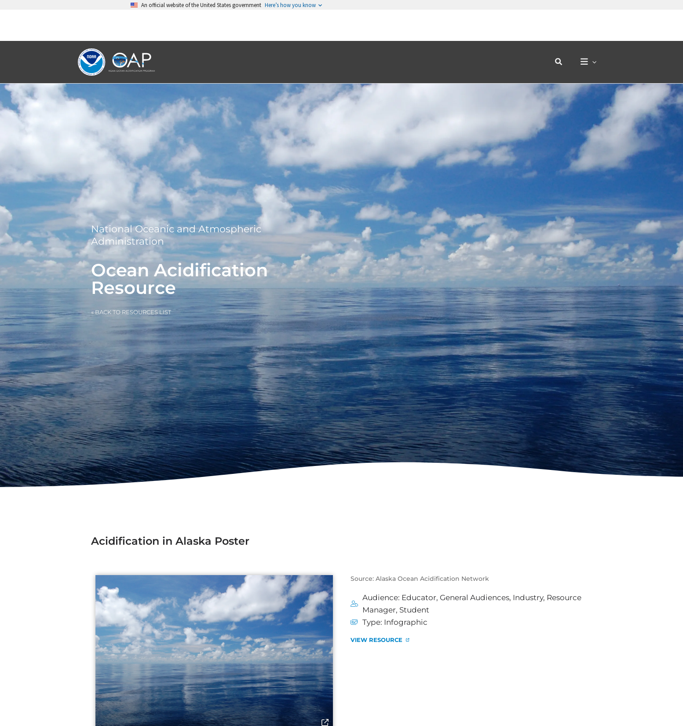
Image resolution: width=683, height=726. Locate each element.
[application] (594, 31)
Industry (528, 597)
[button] (563, 31)
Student (414, 609)
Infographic (405, 622)
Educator (419, 597)
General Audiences (474, 597)
